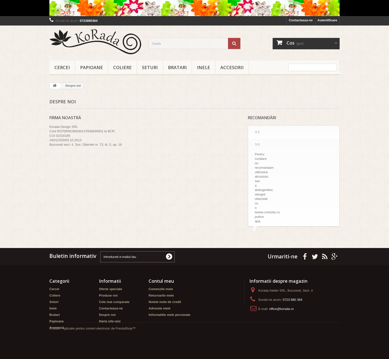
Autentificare (327, 20)
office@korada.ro (281, 309)
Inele (203, 67)
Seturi (150, 67)
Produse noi (108, 295)
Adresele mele (159, 308)
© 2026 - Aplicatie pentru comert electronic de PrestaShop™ (92, 345)
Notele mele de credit (165, 302)
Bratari (177, 67)
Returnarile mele (161, 295)
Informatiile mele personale (169, 315)
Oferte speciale (110, 289)
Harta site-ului (110, 321)
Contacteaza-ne (301, 20)
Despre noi (107, 315)
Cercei (62, 67)
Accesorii (232, 67)
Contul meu (161, 281)
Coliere (122, 67)
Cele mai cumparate (114, 302)
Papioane (91, 67)
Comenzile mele (161, 289)
